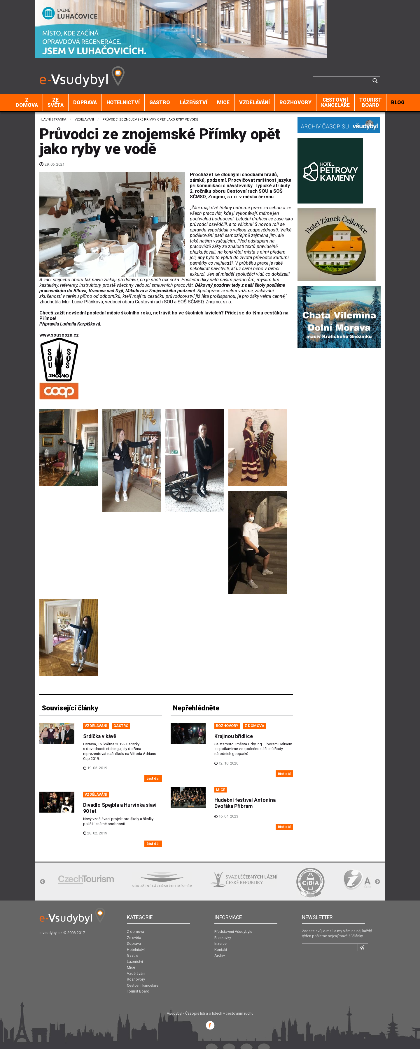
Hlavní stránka (52, 119)
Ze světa (56, 102)
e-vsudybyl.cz (50, 933)
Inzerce (220, 943)
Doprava (85, 102)
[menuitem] (27, 102)
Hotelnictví (123, 102)
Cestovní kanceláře (335, 102)
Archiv (219, 955)
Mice (223, 102)
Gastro (159, 102)
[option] (86, 879)
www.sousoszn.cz (59, 335)
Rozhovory (295, 102)
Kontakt (220, 949)
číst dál (153, 778)
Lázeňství (193, 102)
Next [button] (377, 882)
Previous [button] (43, 882)
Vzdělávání (254, 102)
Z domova (27, 102)
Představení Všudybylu (233, 931)
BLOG (398, 102)
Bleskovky (222, 937)
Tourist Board (370, 102)
